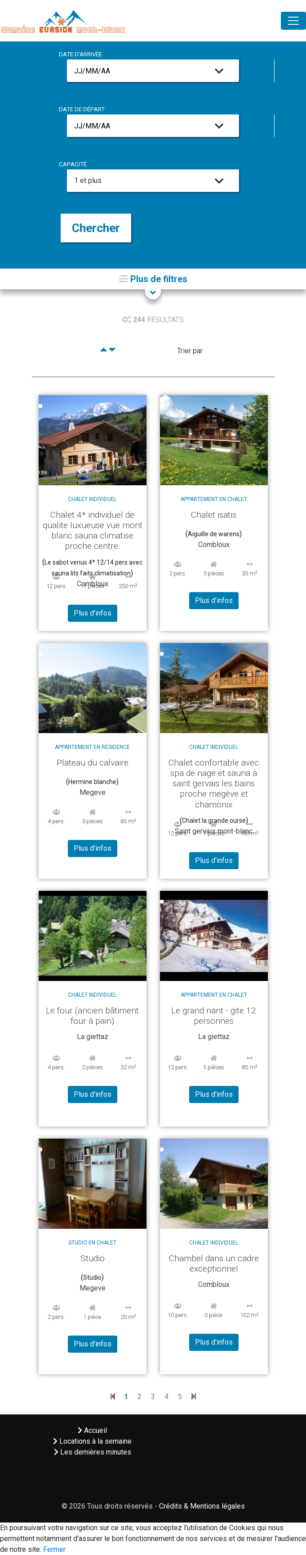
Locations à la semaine (92, 1441)
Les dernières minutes (92, 1452)
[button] (153, 279)
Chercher (96, 228)
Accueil (92, 1430)
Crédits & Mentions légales (202, 1506)
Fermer (54, 1549)
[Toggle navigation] (293, 21)
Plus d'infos (92, 613)
